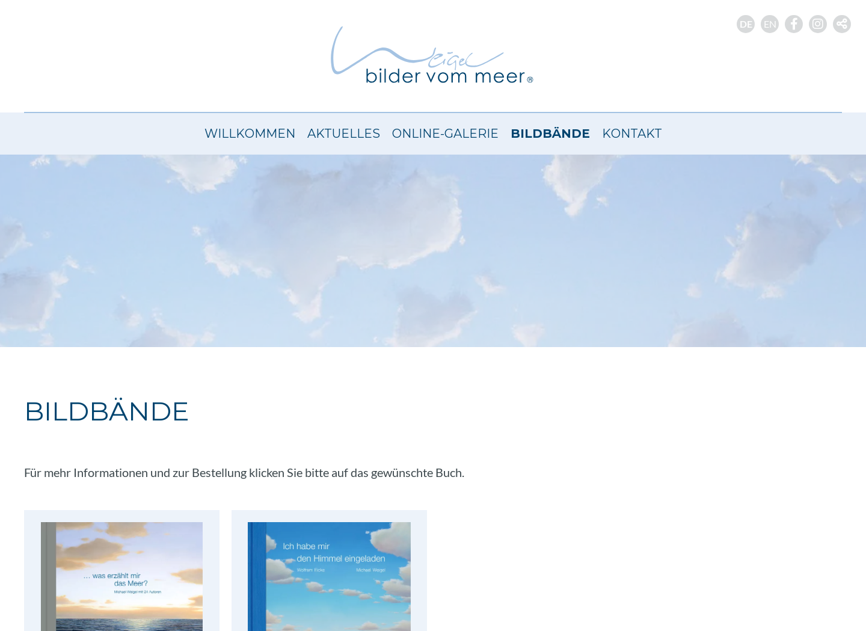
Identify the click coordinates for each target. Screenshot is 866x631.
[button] (842, 24)
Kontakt (632, 133)
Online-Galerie (445, 133)
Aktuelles (343, 133)
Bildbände (550, 133)
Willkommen (249, 133)
